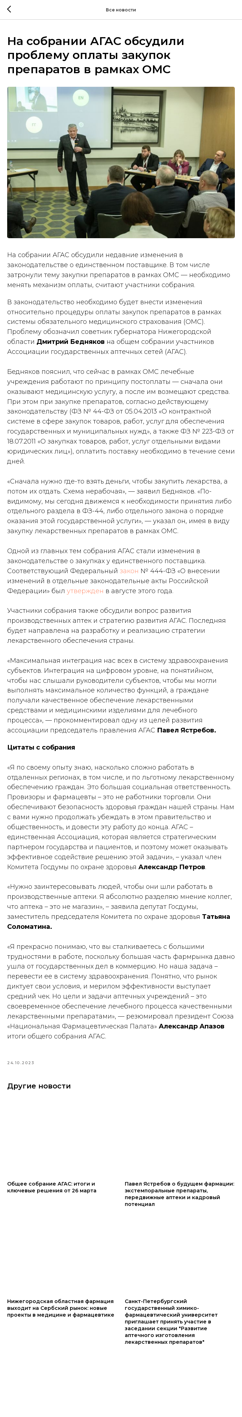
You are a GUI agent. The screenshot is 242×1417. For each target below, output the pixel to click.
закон (129, 571)
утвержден (85, 591)
